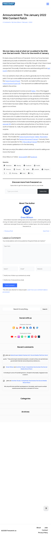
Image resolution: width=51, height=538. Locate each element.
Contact (45, 531)
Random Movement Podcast (28, 139)
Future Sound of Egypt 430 (11, 84)
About (39, 528)
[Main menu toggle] (47, 3)
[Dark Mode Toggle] (46, 508)
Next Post (47, 231)
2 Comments (7, 22)
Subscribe (43, 191)
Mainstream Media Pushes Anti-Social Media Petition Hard (29, 355)
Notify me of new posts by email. (14, 280)
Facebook (33, 157)
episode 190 (7, 124)
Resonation (44, 137)
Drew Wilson (10, 367)
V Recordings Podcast (29, 142)
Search (45, 309)
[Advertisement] (16, 37)
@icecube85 (23, 157)
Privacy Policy (43, 533)
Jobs (46, 528)
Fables (33, 91)
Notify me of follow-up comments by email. (17, 275)
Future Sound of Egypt (12, 81)
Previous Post (8, 231)
